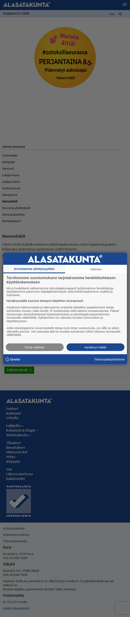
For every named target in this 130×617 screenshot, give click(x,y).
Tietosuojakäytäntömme (109, 359)
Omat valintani (35, 347)
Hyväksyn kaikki (95, 347)
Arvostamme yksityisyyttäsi (34, 268)
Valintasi (96, 269)
